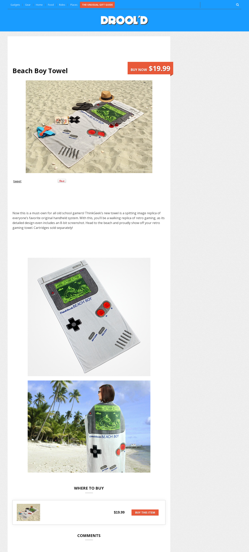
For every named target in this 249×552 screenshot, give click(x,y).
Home (39, 4)
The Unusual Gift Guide (97, 4)
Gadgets (15, 4)
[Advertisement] (89, 51)
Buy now (150, 68)
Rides (62, 4)
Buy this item (145, 512)
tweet (17, 181)
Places (73, 4)
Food (51, 4)
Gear (28, 4)
